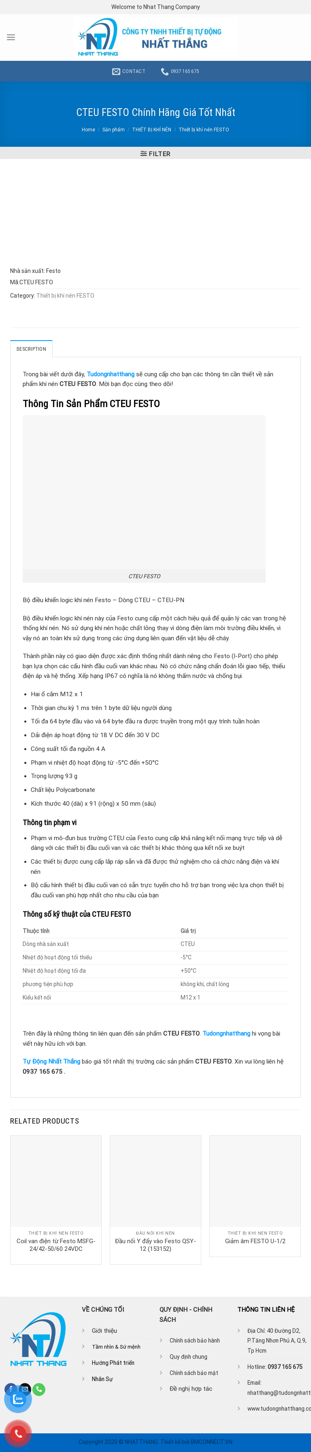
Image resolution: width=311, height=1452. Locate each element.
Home (88, 130)
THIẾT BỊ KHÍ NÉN (151, 130)
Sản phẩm (113, 130)
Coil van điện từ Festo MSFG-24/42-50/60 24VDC (56, 1245)
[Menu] (10, 37)
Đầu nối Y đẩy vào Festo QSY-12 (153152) (155, 1245)
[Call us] (38, 1389)
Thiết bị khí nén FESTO (204, 130)
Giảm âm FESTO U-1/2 (255, 1240)
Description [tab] (31, 349)
